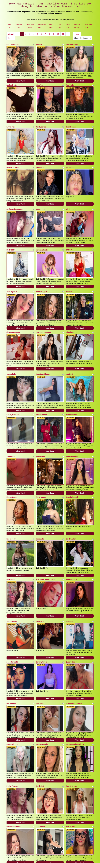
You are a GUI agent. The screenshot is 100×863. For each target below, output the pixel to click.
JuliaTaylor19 (12, 256)
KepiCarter (70, 79)
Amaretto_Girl (41, 256)
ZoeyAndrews (71, 679)
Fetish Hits (69, 859)
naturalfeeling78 (13, 44)
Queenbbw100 (12, 749)
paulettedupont (72, 397)
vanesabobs (11, 326)
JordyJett (40, 679)
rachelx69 (40, 538)
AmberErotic (12, 79)
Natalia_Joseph (13, 149)
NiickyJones (41, 115)
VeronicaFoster (42, 220)
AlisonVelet (40, 397)
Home (77, 34)
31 (9, 38)
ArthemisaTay (71, 361)
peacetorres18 (12, 572)
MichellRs (70, 149)
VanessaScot (12, 538)
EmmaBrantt (12, 431)
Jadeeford (11, 397)
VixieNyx (39, 79)
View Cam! (20, 75)
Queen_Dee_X (71, 572)
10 (58, 34)
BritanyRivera (41, 572)
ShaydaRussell (72, 431)
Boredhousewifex (14, 713)
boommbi (40, 467)
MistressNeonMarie (14, 784)
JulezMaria (40, 713)
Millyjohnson (71, 185)
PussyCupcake (42, 643)
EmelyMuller (71, 467)
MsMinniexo (11, 608)
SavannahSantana (43, 290)
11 (63, 34)
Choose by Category (82, 38)
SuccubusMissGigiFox (75, 643)
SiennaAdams (71, 502)
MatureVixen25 (13, 643)
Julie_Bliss (70, 749)
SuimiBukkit (71, 115)
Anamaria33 (70, 256)
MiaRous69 (11, 502)
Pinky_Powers (12, 679)
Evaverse (40, 608)
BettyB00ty (11, 220)
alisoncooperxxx (13, 290)
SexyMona (40, 149)
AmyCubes (40, 185)
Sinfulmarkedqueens (15, 185)
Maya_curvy (41, 431)
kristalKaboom (72, 290)
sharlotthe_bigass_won (45, 502)
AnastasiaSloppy (43, 326)
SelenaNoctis (41, 361)
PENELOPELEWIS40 (74, 608)
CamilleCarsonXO (73, 784)
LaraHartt (69, 326)
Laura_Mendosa (13, 361)
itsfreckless (40, 749)
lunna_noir (11, 115)
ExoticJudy (11, 467)
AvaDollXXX (70, 713)
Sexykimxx (70, 538)
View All (11, 34)
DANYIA (69, 220)
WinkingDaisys (72, 44)
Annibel (39, 44)
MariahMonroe (42, 784)
